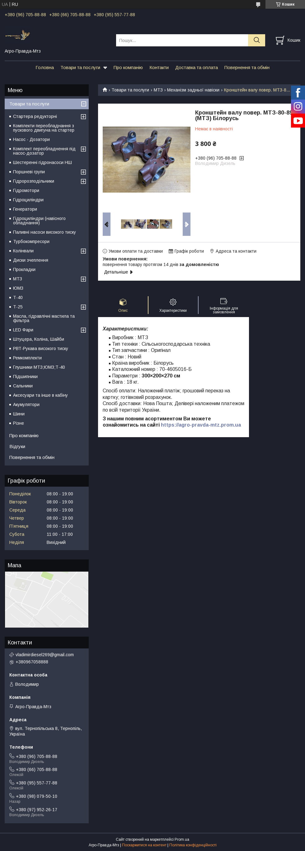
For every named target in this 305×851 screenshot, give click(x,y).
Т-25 (18, 306)
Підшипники (25, 376)
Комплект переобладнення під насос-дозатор (44, 151)
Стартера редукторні (35, 116)
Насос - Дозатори (31, 139)
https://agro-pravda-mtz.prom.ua (201, 425)
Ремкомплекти (27, 357)
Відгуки (17, 446)
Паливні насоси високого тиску (44, 232)
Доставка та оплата (196, 67)
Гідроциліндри (28, 199)
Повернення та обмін (247, 67)
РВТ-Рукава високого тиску (40, 348)
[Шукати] (256, 40)
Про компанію (128, 67)
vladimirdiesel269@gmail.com (45, 654)
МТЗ (158, 89)
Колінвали (23, 250)
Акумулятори (26, 404)
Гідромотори (26, 190)
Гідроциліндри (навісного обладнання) (39, 220)
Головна (44, 67)
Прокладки (24, 269)
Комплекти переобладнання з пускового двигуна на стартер (43, 128)
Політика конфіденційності (193, 845)
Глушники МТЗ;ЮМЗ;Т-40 (39, 367)
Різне (18, 423)
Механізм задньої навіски (193, 89)
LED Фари (23, 329)
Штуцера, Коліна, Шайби (38, 339)
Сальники (23, 385)
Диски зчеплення (30, 260)
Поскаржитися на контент (144, 845)
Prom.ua (182, 839)
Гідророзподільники (33, 181)
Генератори (25, 209)
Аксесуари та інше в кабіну (40, 395)
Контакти (159, 67)
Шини (19, 413)
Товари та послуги (80, 67)
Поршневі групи (29, 171)
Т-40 (18, 297)
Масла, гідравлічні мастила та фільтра (44, 318)
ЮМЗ (18, 288)
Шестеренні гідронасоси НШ (42, 162)
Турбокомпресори (31, 241)
